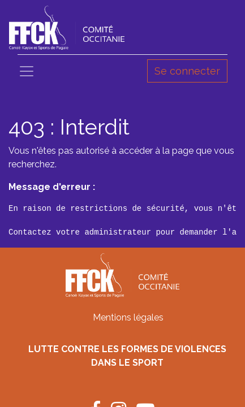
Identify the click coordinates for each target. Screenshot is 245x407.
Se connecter (187, 71)
